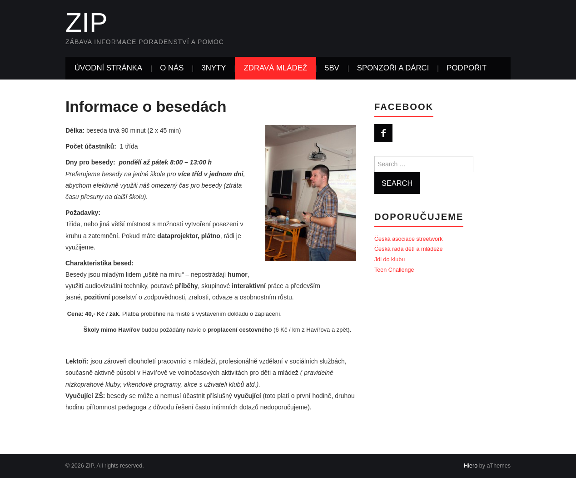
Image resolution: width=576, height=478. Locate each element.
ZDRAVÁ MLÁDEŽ (276, 68)
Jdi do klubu (389, 259)
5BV (332, 68)
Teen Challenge (394, 270)
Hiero (470, 466)
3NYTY (213, 68)
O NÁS (172, 68)
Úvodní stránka (108, 68)
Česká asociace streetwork (408, 239)
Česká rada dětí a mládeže (408, 249)
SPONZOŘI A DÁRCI (393, 68)
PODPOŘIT (467, 68)
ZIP (86, 22)
